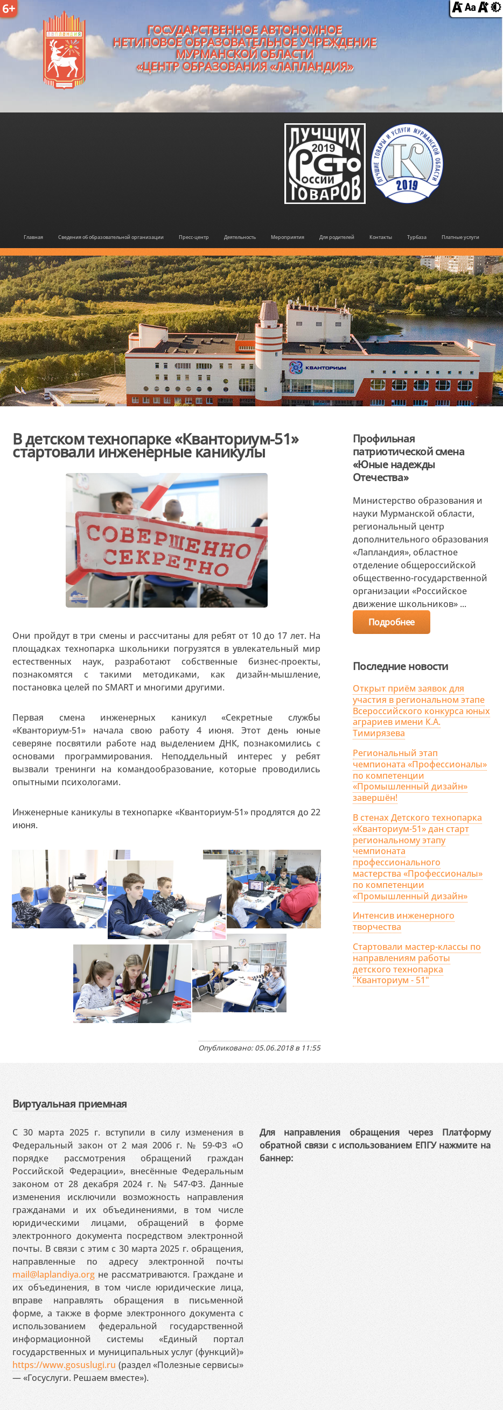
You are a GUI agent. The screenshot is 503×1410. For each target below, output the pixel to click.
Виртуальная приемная (69, 1103)
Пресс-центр (194, 237)
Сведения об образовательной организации (111, 237)
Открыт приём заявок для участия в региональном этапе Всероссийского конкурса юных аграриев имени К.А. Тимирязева (421, 710)
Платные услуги (460, 237)
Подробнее (391, 622)
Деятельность (240, 237)
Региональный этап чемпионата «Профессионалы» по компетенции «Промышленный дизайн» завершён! (420, 775)
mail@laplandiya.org (53, 1274)
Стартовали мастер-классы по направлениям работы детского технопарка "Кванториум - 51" (417, 963)
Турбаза (417, 237)
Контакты (380, 237)
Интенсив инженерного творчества (404, 921)
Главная (33, 237)
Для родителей (336, 237)
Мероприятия (287, 237)
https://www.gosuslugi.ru (64, 1365)
